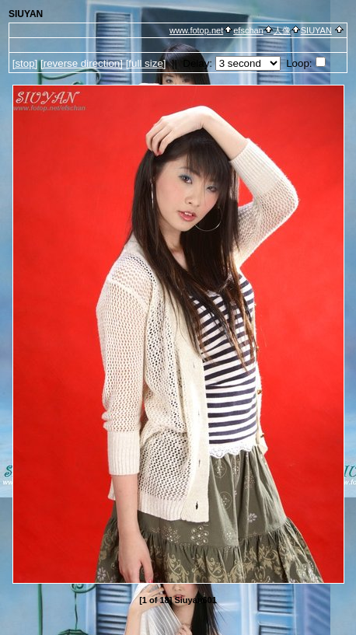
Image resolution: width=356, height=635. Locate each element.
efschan (248, 30)
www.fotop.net (196, 30)
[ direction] (81, 63)
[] (25, 63)
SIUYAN (316, 30)
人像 (282, 30)
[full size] (146, 63)
